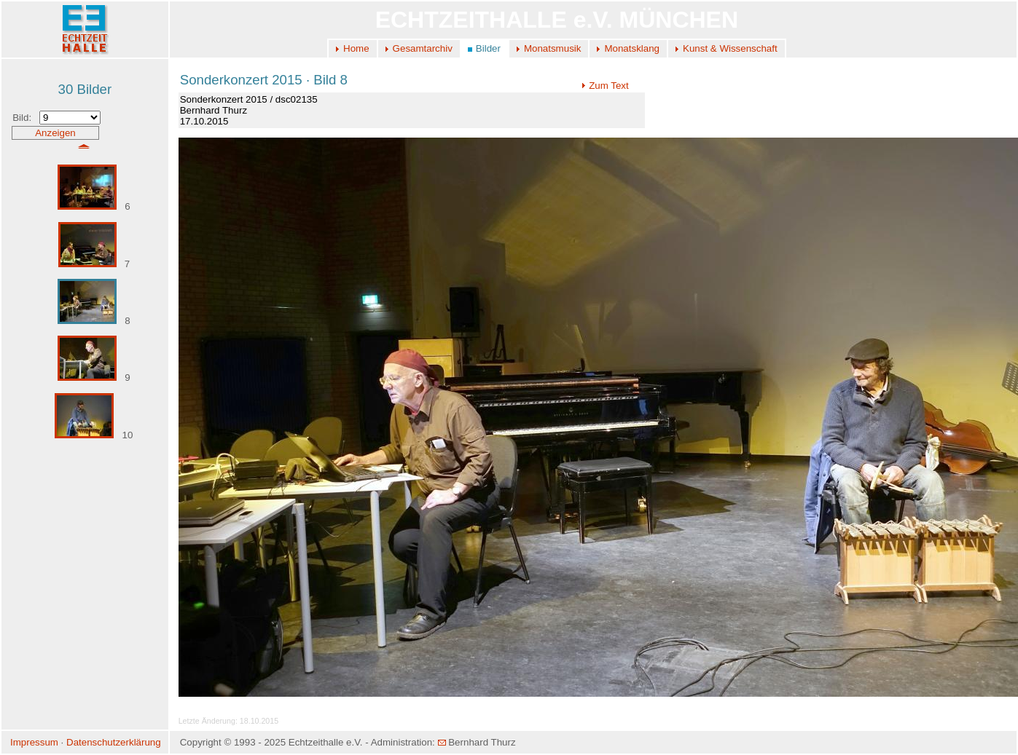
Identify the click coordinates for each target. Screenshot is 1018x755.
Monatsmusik (553, 48)
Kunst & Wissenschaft (730, 48)
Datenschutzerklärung (113, 742)
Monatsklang (631, 48)
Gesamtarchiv (423, 48)
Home (356, 48)
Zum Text (605, 85)
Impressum (34, 742)
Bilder (488, 48)
